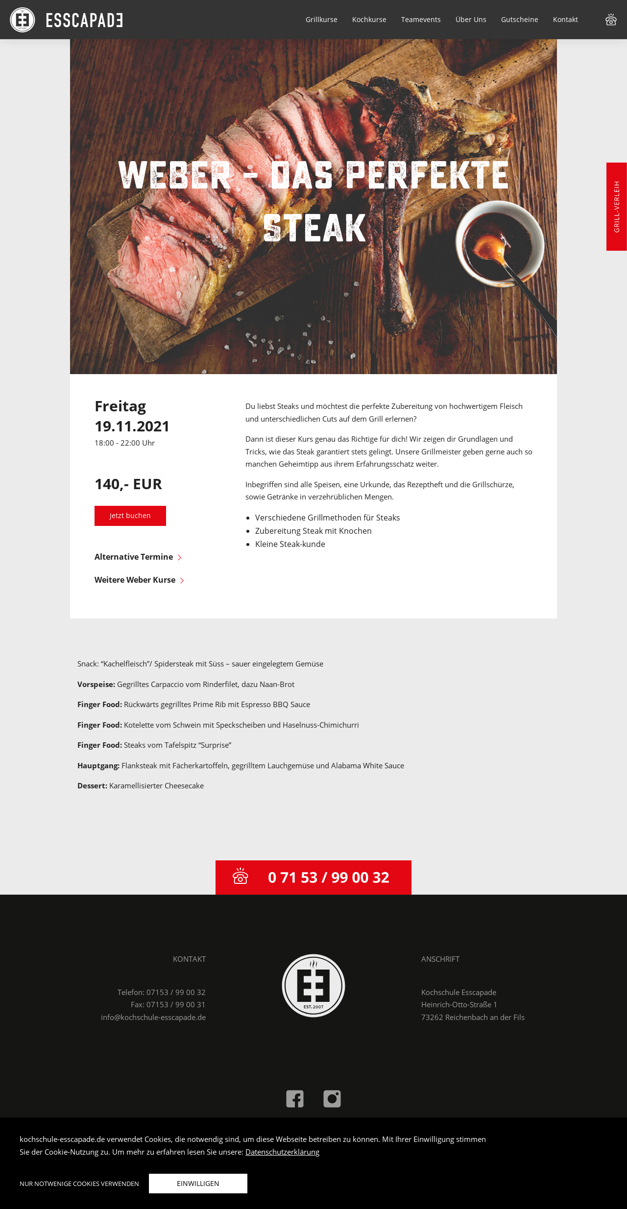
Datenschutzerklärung (282, 1152)
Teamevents (421, 19)
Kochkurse (369, 19)
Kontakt (565, 19)
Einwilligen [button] (198, 1183)
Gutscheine (519, 19)
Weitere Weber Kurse (139, 579)
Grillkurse (322, 19)
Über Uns (471, 19)
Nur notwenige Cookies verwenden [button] (79, 1183)
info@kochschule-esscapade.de (153, 1017)
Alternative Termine (138, 556)
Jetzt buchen (130, 515)
